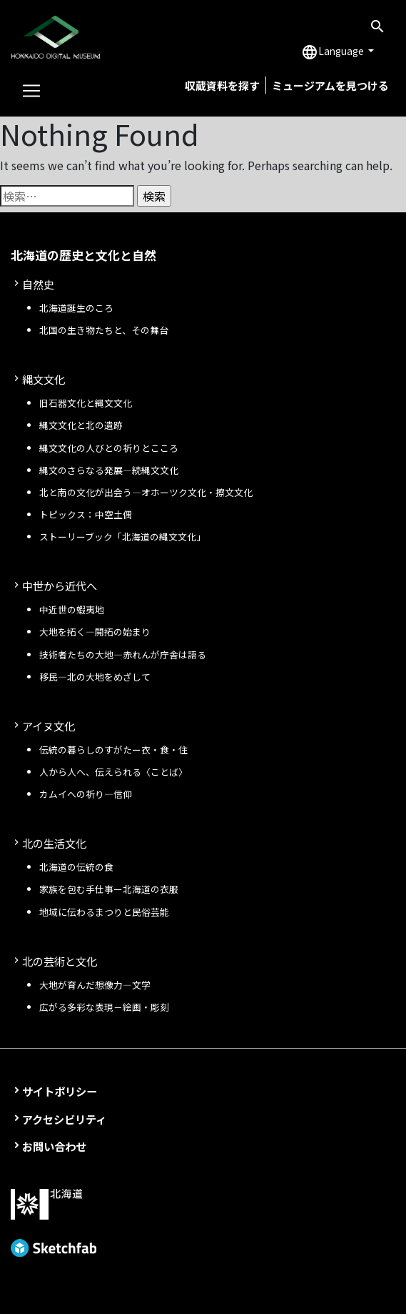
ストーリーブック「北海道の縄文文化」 (122, 536)
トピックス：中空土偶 (85, 514)
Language (333, 52)
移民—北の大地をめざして (95, 676)
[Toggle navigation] (31, 90)
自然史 (38, 284)
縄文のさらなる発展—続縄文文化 (108, 470)
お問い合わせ (54, 1146)
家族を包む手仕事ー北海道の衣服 (108, 889)
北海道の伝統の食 (76, 867)
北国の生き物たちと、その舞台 (103, 330)
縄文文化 (43, 379)
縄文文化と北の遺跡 (81, 425)
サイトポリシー (59, 1091)
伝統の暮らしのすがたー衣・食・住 (113, 749)
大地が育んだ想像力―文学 (95, 985)
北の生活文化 (54, 843)
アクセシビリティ (64, 1119)
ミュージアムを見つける (330, 85)
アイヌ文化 (48, 725)
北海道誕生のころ (76, 308)
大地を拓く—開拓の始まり (95, 631)
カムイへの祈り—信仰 (85, 794)
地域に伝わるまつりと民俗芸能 (104, 912)
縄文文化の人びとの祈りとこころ (108, 448)
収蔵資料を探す (222, 85)
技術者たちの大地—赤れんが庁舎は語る (122, 654)
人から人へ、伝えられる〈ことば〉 (113, 772)
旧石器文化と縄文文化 (85, 403)
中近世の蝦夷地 (71, 609)
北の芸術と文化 (59, 961)
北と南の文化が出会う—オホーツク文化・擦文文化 (146, 492)
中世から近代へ (59, 585)
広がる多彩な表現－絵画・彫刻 (104, 1007)
